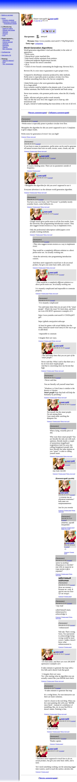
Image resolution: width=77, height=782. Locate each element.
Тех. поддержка (8, 64)
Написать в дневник (9, 22)
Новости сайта (8, 28)
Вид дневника (7, 49)
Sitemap (5, 32)
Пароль (5, 47)
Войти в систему (7, 15)
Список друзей (8, 42)
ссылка (35, 121)
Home (4, 18)
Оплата (5, 33)
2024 (36, 21)
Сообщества (6, 52)
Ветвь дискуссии (31, 137)
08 (39, 21)
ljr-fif (4, 35)
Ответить (24, 137)
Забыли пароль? (8, 60)
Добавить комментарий (58, 113)
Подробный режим (10, 23)
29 (41, 21)
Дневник (5, 44)
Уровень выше (33, 151)
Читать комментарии (37, 113)
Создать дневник (8, 20)
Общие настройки (9, 30)
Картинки (6, 45)
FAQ (4, 62)
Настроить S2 (6, 55)
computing (39, 43)
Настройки (6, 40)
